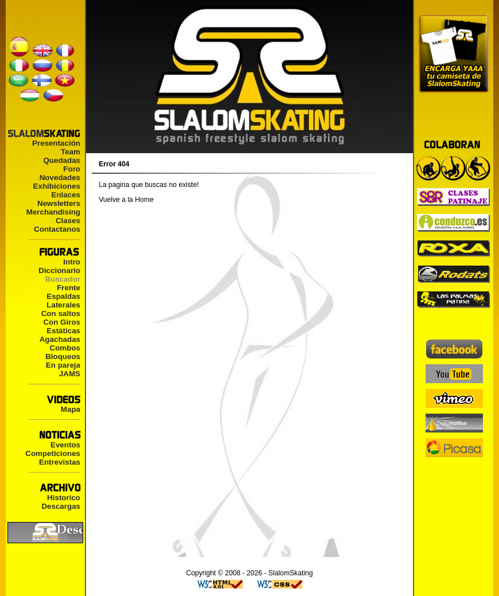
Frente (68, 287)
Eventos (65, 445)
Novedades (60, 177)
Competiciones (52, 453)
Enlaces (65, 194)
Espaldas (63, 296)
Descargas (60, 506)
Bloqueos (62, 356)
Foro (71, 169)
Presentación (56, 143)
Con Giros (61, 322)
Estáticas (63, 330)
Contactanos (57, 229)
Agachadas (60, 339)
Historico (63, 497)
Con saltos (60, 313)
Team (70, 151)
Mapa (70, 409)
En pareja (63, 365)
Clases (68, 220)
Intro (71, 262)
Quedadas (61, 160)
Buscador (62, 279)
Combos (65, 348)
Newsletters (58, 203)
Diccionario (59, 270)
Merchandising (53, 212)
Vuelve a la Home (126, 200)
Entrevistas (59, 462)
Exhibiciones (56, 186)
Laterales (63, 305)
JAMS (69, 373)
